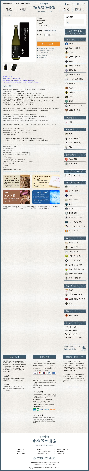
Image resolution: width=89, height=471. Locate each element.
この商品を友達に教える (45, 53)
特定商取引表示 (61, 453)
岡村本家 (70, 92)
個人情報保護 (60, 451)
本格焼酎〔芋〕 (72, 243)
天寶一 (69, 122)
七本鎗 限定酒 (72, 57)
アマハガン (71, 186)
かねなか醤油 (72, 315)
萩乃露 (69, 101)
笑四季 (69, 61)
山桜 (68, 195)
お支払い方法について (43, 453)
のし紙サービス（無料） (74, 337)
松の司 (69, 43)
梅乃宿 (69, 290)
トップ (4, 15)
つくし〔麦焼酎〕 (73, 260)
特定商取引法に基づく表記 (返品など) (48, 48)
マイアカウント (21, 453)
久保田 (9, 15)
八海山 (69, 147)
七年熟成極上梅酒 (73, 294)
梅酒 (68, 303)
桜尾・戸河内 (72, 200)
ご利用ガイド (20, 449)
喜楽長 (69, 88)
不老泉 (69, 97)
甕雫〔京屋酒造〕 (73, 278)
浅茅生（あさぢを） (74, 105)
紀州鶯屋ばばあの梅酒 (75, 299)
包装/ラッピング (71, 334)
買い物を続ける (42, 57)
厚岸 (68, 204)
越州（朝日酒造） (73, 138)
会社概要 (39, 449)
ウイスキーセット (73, 231)
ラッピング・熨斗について (44, 451)
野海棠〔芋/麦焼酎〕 (74, 273)
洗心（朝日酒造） (73, 143)
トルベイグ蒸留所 (73, 222)
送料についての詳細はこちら (74, 387)
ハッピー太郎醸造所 (74, 79)
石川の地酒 (71, 163)
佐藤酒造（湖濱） (73, 74)
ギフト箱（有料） (71, 327)
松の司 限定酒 (72, 48)
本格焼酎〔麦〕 (72, 247)
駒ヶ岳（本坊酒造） (74, 217)
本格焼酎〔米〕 (72, 251)
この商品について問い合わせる (46, 50)
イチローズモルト (73, 191)
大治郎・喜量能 (72, 66)
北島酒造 (70, 83)
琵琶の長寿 (71, 70)
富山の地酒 (71, 159)
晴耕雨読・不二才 (73, 256)
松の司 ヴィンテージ (73, 175)
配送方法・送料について (63, 449)
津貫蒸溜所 (71, 213)
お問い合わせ (20, 451)
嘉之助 (69, 208)
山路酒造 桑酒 (72, 110)
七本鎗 (69, 52)
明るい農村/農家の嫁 (74, 269)
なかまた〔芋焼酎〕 (74, 265)
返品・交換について (43, 55)
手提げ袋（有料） (71, 330)
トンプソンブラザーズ (75, 226)
